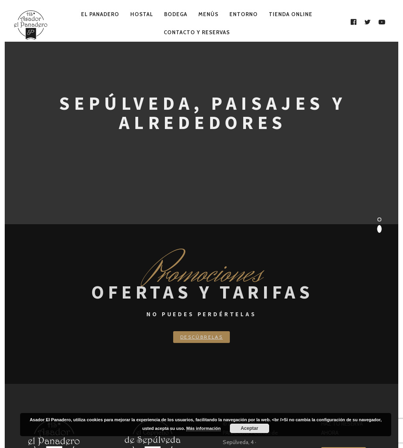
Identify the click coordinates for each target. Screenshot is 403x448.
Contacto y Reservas (197, 32)
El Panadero (100, 14)
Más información (203, 428)
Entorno (243, 14)
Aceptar (249, 428)
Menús (208, 14)
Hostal (141, 14)
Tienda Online (290, 14)
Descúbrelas (201, 337)
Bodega (175, 14)
